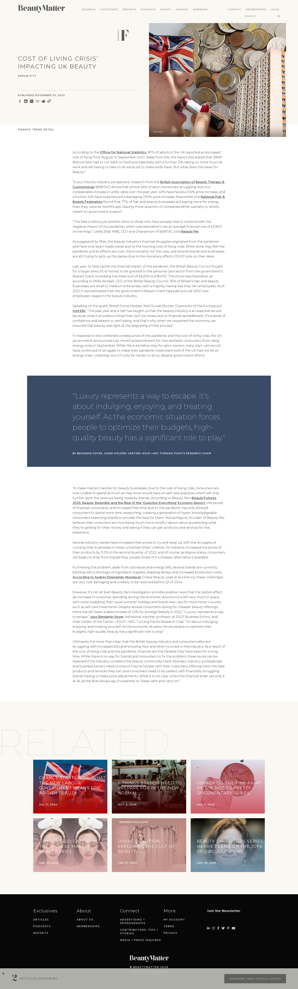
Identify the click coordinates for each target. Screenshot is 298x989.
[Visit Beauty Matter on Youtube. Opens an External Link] (233, 928)
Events (166, 9)
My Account (174, 919)
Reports (129, 9)
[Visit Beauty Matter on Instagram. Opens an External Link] (213, 928)
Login (274, 9)
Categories (109, 9)
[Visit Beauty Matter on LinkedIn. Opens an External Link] (208, 928)
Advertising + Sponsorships (132, 921)
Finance (24, 129)
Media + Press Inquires (140, 940)
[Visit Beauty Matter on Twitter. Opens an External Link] (223, 928)
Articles (41, 919)
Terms (169, 926)
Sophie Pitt (27, 75)
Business (89, 9)
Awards (182, 9)
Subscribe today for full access (255, 978)
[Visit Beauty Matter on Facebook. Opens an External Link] (218, 928)
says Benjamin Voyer (107, 617)
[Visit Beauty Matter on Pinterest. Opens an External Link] (228, 928)
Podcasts (148, 9)
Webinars (200, 9)
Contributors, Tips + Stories (139, 931)
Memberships (256, 9)
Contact (234, 9)
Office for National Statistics (123, 152)
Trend (37, 129)
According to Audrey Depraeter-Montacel (107, 577)
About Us (85, 919)
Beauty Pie (190, 231)
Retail (49, 129)
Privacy (171, 932)
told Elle (79, 311)
